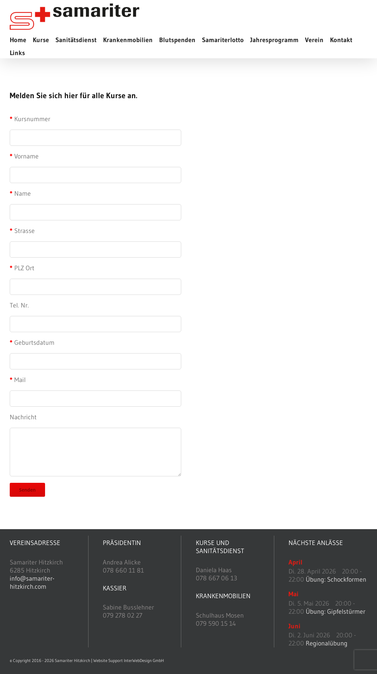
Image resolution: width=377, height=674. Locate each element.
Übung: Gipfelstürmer (335, 611)
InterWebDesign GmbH (144, 660)
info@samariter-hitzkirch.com (32, 582)
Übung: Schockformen (336, 579)
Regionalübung (327, 643)
